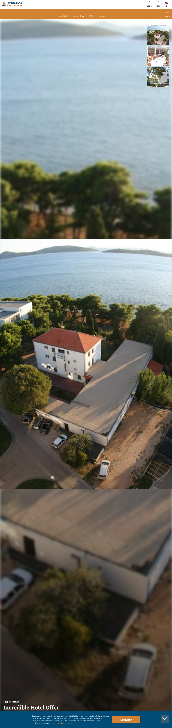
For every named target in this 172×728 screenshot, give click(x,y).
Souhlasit (126, 719)
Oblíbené (92, 16)
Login (149, 6)
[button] (157, 35)
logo (12, 4)
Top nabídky (78, 16)
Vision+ (158, 6)
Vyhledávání (63, 16)
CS (167, 6)
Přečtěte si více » (64, 723)
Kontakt (103, 16)
